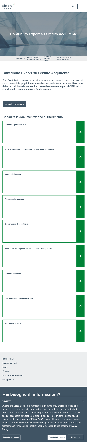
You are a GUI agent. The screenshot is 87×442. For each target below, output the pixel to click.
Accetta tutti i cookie (57, 438)
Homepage (18, 58)
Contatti (6, 371)
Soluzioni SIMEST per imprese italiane (34, 58)
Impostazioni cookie (11, 438)
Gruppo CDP (8, 380)
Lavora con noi (9, 363)
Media (5, 367)
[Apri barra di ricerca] (72, 6)
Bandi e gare (8, 359)
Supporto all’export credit (47, 58)
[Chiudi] (83, 402)
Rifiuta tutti (75, 438)
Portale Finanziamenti (12, 375)
